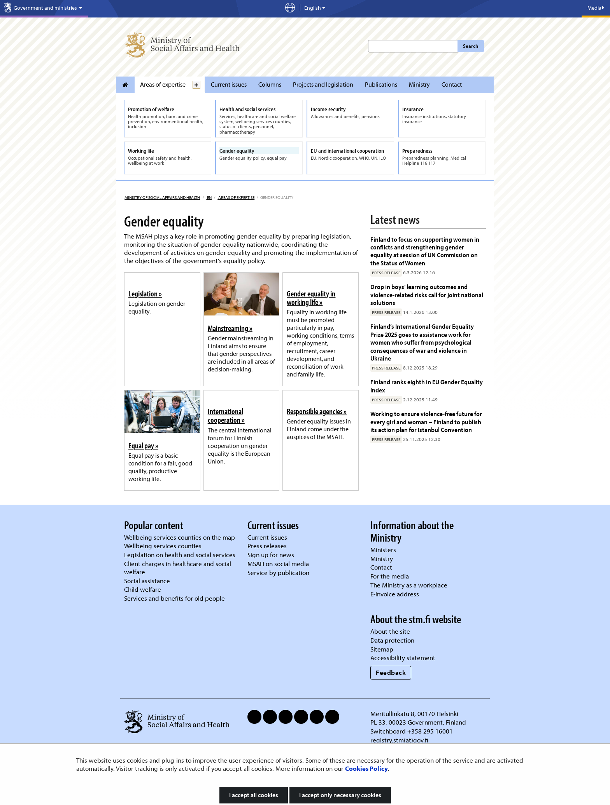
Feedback (391, 672)
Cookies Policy (366, 768)
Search (470, 46)
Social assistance (147, 581)
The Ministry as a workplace (408, 585)
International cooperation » (226, 415)
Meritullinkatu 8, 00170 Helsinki (414, 713)
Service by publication (278, 572)
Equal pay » (143, 445)
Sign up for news (270, 555)
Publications (381, 84)
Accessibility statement (402, 657)
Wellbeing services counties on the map (179, 537)
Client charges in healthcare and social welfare (177, 567)
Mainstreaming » (230, 328)
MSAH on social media (278, 563)
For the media (389, 576)
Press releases (267, 546)
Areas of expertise (163, 84)
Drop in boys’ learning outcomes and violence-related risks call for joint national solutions (426, 294)
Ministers (383, 549)
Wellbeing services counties (163, 546)
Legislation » (145, 293)
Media (595, 7)
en (209, 197)
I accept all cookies (253, 795)
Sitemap (381, 649)
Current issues (229, 84)
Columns (269, 84)
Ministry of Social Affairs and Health (162, 197)
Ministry (419, 84)
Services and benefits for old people (174, 598)
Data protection (392, 640)
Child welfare (142, 589)
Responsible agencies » (317, 411)
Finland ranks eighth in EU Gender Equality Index (426, 386)
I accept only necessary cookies (340, 795)
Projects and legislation (323, 84)
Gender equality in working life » (311, 297)
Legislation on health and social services (179, 555)
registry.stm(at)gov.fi (400, 740)
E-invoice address (394, 594)
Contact (452, 84)
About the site (390, 631)
